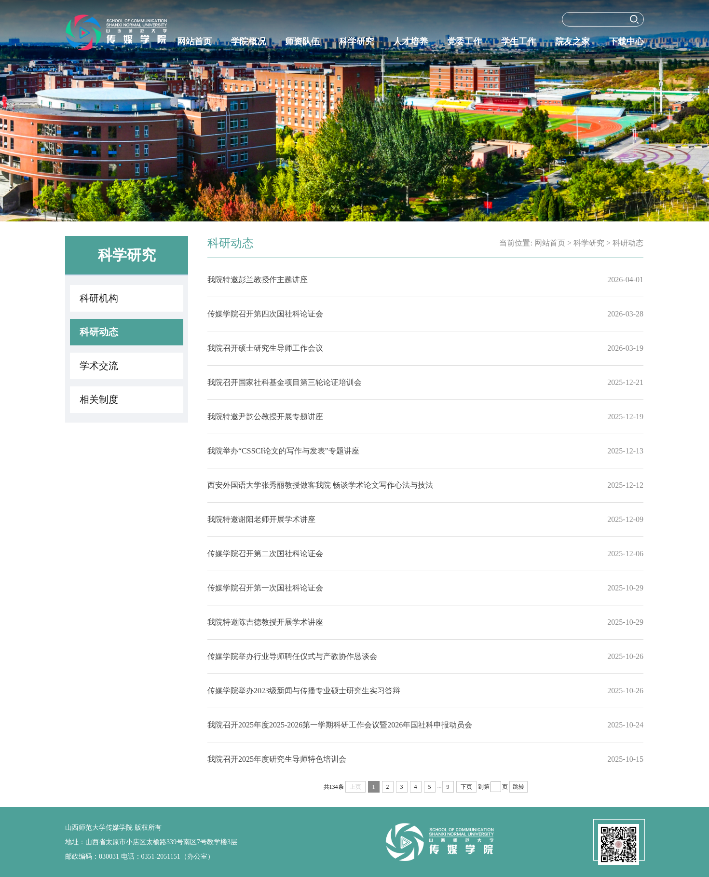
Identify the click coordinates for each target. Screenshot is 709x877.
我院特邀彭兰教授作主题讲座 (257, 279)
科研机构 (99, 298)
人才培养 (410, 41)
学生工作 (518, 41)
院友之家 (572, 41)
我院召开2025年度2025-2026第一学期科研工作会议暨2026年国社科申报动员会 (339, 725)
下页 (466, 786)
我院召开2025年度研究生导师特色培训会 (276, 759)
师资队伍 (302, 41)
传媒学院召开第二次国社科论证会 (265, 553)
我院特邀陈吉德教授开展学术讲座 (265, 622)
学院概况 (248, 41)
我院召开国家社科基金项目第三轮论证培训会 (284, 382)
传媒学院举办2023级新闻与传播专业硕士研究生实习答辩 (303, 690)
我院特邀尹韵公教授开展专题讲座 (265, 416)
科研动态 (99, 332)
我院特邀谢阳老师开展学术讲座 (261, 519)
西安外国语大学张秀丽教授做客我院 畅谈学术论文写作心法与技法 (320, 485)
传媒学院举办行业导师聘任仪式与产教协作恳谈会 (292, 656)
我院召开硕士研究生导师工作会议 (265, 348)
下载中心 (626, 41)
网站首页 (194, 41)
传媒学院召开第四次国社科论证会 (265, 314)
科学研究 (356, 41)
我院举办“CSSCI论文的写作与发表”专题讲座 (283, 451)
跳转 (518, 786)
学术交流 (99, 365)
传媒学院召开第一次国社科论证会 (265, 588)
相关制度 (99, 399)
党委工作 (464, 41)
